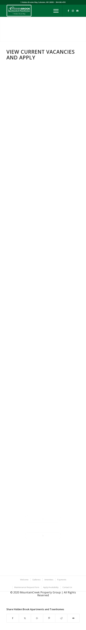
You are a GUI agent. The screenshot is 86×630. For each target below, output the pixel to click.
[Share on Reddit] (61, 618)
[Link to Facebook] (68, 10)
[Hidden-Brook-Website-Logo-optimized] (35, 11)
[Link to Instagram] (73, 10)
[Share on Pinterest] (49, 618)
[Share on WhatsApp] (37, 618)
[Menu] (54, 11)
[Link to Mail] (77, 10)
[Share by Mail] (73, 618)
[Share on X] (25, 618)
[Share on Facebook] (13, 618)
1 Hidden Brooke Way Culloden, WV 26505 (37, 2)
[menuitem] (54, 11)
